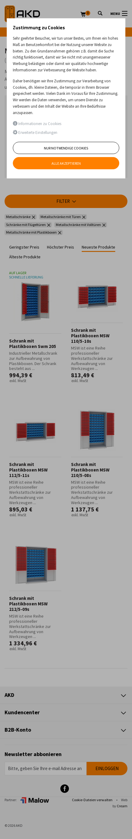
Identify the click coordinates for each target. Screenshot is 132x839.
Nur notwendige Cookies (66, 148)
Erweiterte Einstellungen (35, 132)
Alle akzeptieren (66, 163)
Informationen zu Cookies (37, 123)
